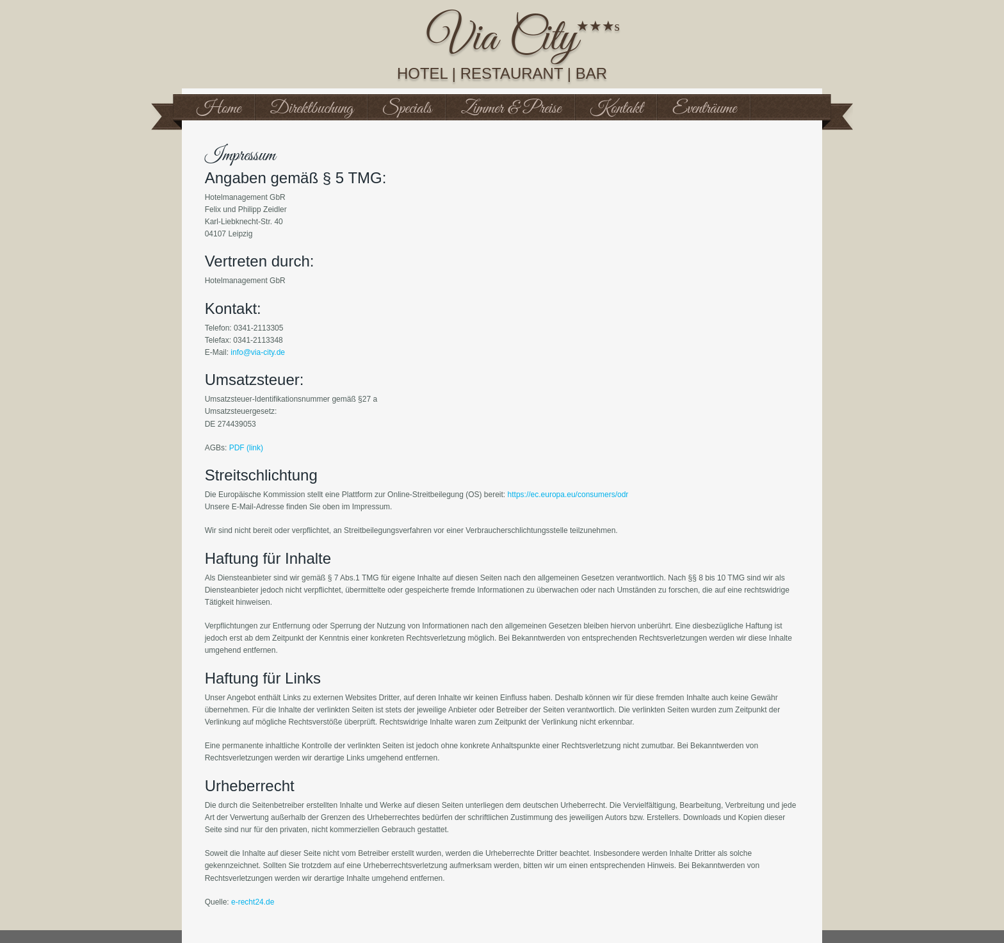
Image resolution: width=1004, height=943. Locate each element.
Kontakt (616, 108)
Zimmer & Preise (511, 108)
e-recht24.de (252, 902)
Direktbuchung (311, 108)
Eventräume (704, 108)
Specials (407, 108)
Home (219, 108)
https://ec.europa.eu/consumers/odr (568, 494)
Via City (502, 39)
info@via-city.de (258, 352)
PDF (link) (246, 447)
